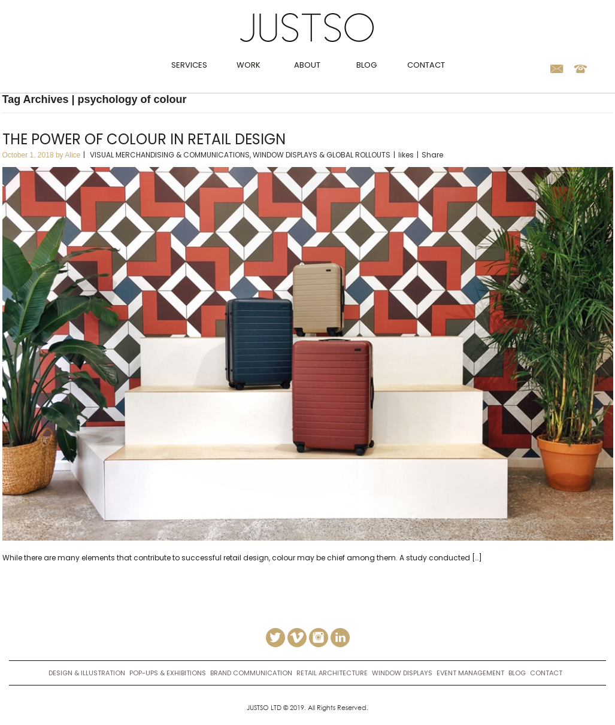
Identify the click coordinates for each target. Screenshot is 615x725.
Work (248, 65)
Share (432, 155)
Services (189, 65)
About (307, 65)
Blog (366, 65)
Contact (426, 65)
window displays (402, 673)
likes (406, 155)
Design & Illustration (87, 673)
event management (470, 673)
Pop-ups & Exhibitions (167, 673)
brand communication (251, 673)
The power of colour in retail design (144, 139)
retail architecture (332, 673)
